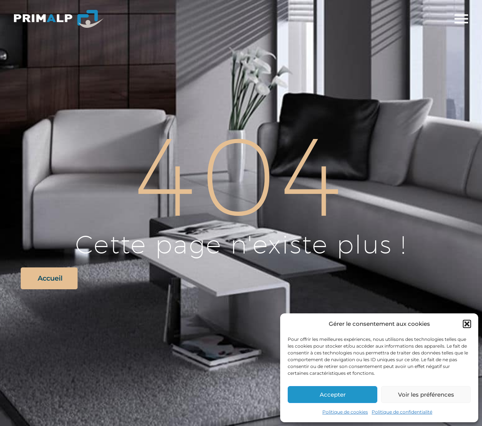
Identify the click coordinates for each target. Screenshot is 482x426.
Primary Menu (461, 18)
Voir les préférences (426, 394)
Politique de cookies (345, 412)
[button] (467, 324)
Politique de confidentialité (402, 412)
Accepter (333, 394)
